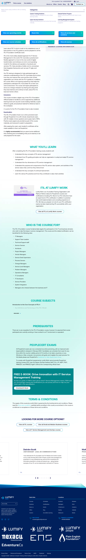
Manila (73, 515)
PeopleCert (10, 14)
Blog (64, 4)
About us (49, 4)
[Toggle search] (68, 4)
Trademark (41, 555)
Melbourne (60, 515)
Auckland (60, 504)
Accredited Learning (47, 515)
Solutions (31, 506)
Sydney (60, 512)
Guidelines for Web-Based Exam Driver (50, 357)
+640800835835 (67, 1)
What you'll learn (21, 34)
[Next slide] (41, 34)
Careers (31, 515)
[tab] (37, 480)
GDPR (35, 555)
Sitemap (49, 555)
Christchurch (61, 509)
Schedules (45, 504)
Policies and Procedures (16, 555)
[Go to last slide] (36, 480)
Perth (73, 506)
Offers (55, 4)
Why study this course (8, 34)
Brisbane (74, 504)
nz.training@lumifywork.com (39, 522)
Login (77, 1)
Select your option (50, 34)
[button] (21, 33)
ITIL (16, 14)
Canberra (74, 509)
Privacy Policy (4, 555)
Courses (3, 14)
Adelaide (74, 512)
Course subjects (32, 34)
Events (60, 4)
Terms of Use (28, 555)
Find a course (18, 3)
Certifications (46, 506)
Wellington (60, 506)
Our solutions (28, 3)
